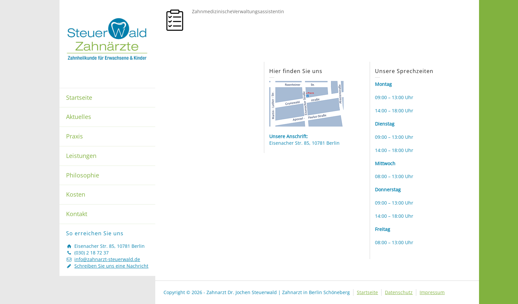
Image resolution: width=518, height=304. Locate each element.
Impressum (432, 292)
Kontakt (76, 214)
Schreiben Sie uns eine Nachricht (111, 266)
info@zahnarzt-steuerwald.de (107, 259)
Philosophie (82, 175)
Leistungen (81, 156)
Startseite (79, 97)
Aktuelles (78, 117)
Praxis (74, 136)
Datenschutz (399, 292)
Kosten (75, 194)
